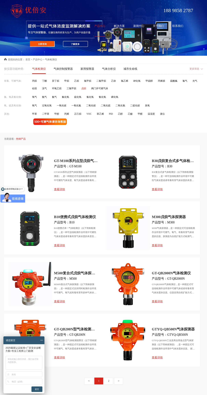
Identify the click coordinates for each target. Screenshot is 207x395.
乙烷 (76, 81)
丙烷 (34, 81)
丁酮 (44, 81)
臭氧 (147, 105)
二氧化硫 (105, 105)
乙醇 (120, 114)
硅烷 (34, 88)
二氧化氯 (120, 105)
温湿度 (151, 114)
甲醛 (140, 114)
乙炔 (113, 81)
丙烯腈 (161, 81)
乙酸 (130, 114)
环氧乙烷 (57, 88)
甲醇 (56, 114)
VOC (89, 114)
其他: (7, 114)
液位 (162, 114)
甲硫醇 (149, 81)
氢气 (34, 97)
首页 (27, 59)
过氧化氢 (47, 105)
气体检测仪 (51, 59)
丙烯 (66, 114)
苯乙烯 (100, 114)
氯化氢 (90, 97)
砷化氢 (137, 81)
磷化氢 (114, 97)
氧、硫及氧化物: (13, 105)
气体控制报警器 (63, 68)
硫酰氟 (173, 81)
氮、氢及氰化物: (13, 97)
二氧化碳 (91, 105)
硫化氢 (77, 97)
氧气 (34, 105)
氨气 (44, 97)
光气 (194, 81)
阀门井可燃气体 (99, 88)
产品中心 (37, 59)
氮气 (54, 97)
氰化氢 (102, 97)
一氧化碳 (61, 105)
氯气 (185, 81)
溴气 (44, 88)
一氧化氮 (76, 105)
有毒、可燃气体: (13, 81)
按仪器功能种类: (14, 68)
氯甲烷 (87, 81)
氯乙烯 (124, 81)
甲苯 (34, 114)
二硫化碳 (135, 105)
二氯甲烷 (101, 81)
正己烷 (77, 114)
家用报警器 (87, 68)
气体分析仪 (109, 68)
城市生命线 (130, 68)
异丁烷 (55, 81)
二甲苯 (45, 114)
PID (111, 114)
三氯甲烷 (71, 88)
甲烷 (66, 81)
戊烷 (83, 88)
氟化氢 (65, 97)
